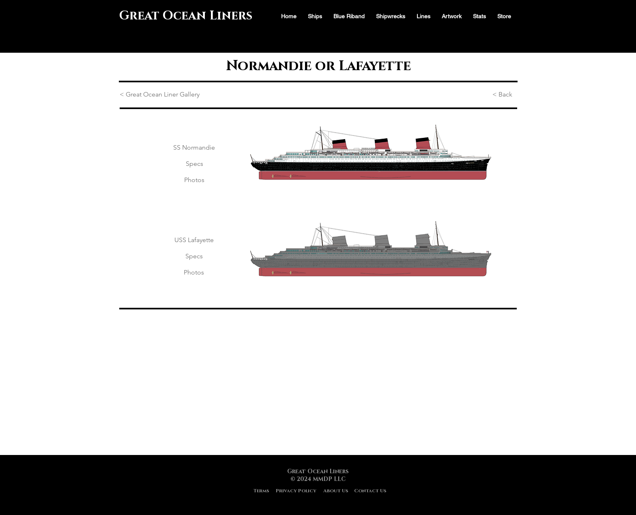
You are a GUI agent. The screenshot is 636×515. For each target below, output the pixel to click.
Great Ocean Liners (185, 16)
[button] (479, 16)
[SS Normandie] (194, 148)
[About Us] (335, 491)
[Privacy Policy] (296, 491)
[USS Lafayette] (194, 240)
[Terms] (261, 491)
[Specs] (194, 164)
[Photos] (194, 180)
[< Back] (504, 95)
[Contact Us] (370, 491)
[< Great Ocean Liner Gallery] (161, 95)
